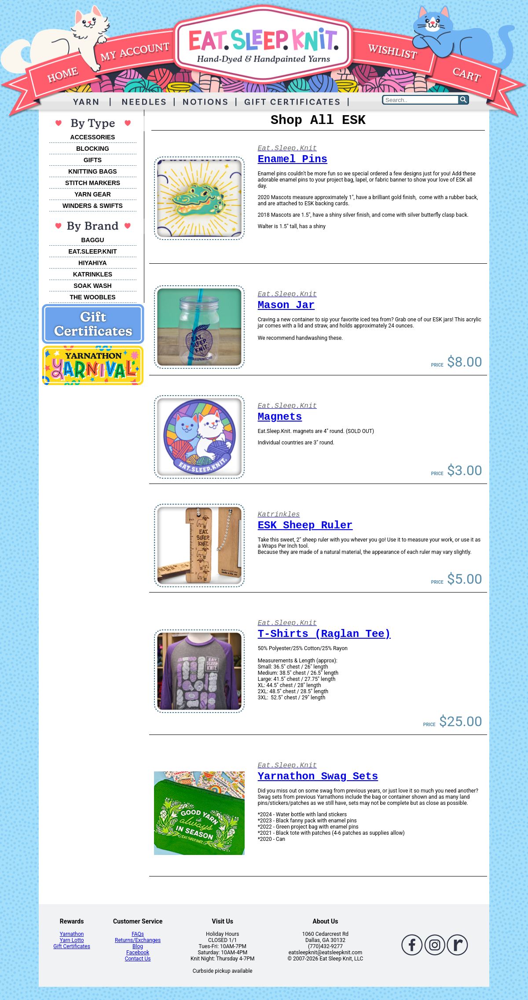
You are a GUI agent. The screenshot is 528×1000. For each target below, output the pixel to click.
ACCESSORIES (92, 137)
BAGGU (92, 240)
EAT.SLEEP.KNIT (93, 251)
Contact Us (138, 959)
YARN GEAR (92, 194)
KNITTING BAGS (92, 171)
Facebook (137, 952)
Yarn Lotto (72, 940)
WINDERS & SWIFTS (92, 205)
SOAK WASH (92, 285)
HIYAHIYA (92, 262)
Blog (137, 946)
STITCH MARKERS (92, 182)
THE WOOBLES (92, 297)
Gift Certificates (71, 946)
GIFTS (93, 160)
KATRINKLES (92, 274)
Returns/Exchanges (138, 940)
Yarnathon (72, 934)
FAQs (138, 934)
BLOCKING (92, 148)
